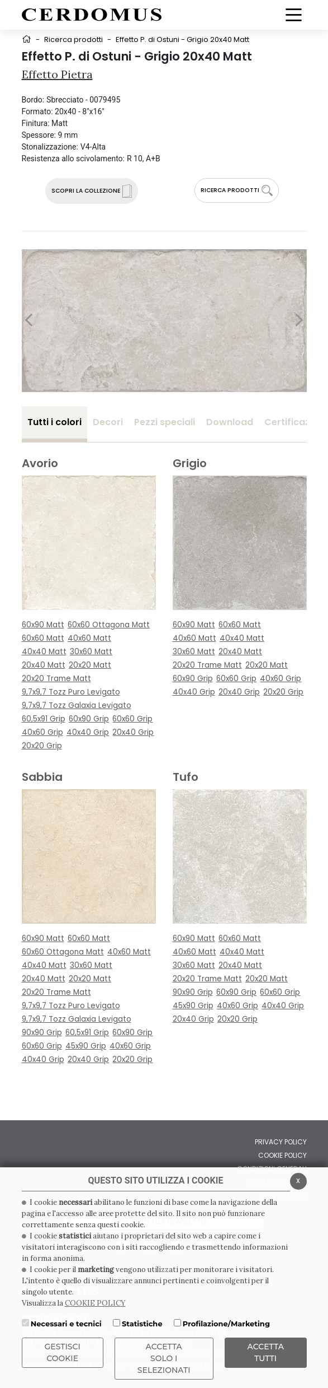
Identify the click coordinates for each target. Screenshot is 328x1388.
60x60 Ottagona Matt (109, 625)
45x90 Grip (85, 1046)
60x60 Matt (43, 638)
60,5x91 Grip (43, 719)
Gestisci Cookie (62, 1352)
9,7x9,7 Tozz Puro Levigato (71, 692)
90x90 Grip (42, 1032)
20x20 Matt (90, 665)
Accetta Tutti (266, 1352)
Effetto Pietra (57, 74)
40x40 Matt (44, 651)
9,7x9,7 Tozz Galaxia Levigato (76, 705)
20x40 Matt (43, 665)
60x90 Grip (89, 719)
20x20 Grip (42, 745)
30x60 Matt (91, 651)
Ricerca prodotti (73, 39)
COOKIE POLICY (95, 1303)
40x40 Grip (87, 732)
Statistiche (142, 1323)
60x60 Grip (132, 719)
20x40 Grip (133, 732)
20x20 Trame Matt (56, 678)
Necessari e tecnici (66, 1323)
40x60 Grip (42, 732)
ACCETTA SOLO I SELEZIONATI (164, 1358)
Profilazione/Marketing (226, 1323)
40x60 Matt (89, 638)
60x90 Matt (43, 625)
